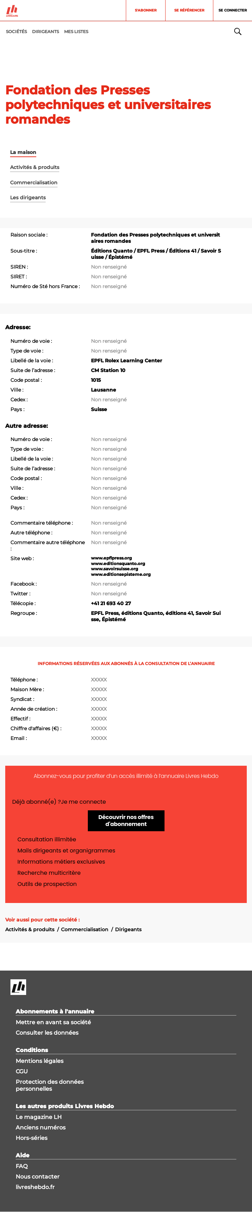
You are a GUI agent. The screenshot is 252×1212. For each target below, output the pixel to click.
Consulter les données (47, 1032)
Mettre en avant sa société (53, 1022)
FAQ (22, 1166)
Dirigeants (128, 929)
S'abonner (145, 10)
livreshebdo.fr (35, 1187)
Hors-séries (31, 1138)
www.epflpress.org (111, 558)
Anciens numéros (41, 1127)
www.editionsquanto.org (118, 563)
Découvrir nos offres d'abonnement (126, 820)
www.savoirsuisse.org (114, 568)
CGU (22, 1071)
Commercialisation (84, 929)
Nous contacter (38, 1176)
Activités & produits (29, 929)
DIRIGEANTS (45, 31)
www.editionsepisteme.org (121, 574)
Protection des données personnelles (50, 1085)
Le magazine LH (39, 1117)
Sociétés (16, 31)
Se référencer (189, 10)
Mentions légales (39, 1061)
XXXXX (99, 680)
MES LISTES (76, 31)
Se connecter (233, 10)
